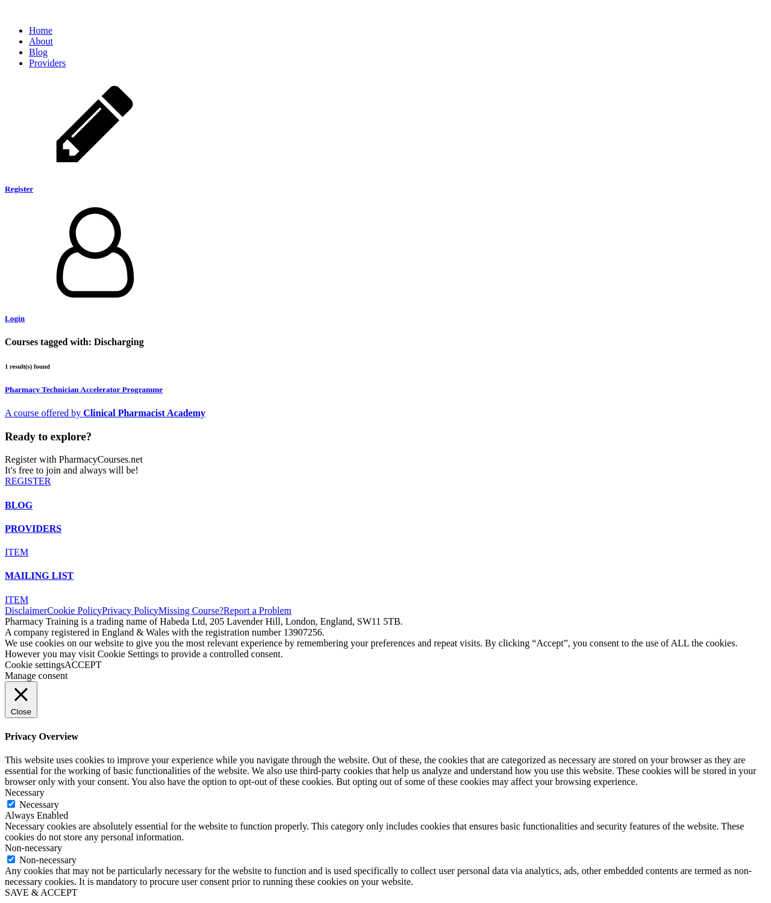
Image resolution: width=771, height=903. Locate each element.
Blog (38, 52)
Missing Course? (190, 610)
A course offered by (44, 413)
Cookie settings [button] (34, 665)
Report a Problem (257, 610)
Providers (47, 63)
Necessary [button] (25, 792)
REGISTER (28, 481)
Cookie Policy (74, 610)
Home (40, 30)
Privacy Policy (130, 610)
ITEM (16, 552)
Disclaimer (26, 610)
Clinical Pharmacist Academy (144, 413)
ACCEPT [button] (82, 665)
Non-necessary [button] (33, 848)
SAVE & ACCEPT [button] (41, 892)
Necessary (39, 804)
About (41, 41)
